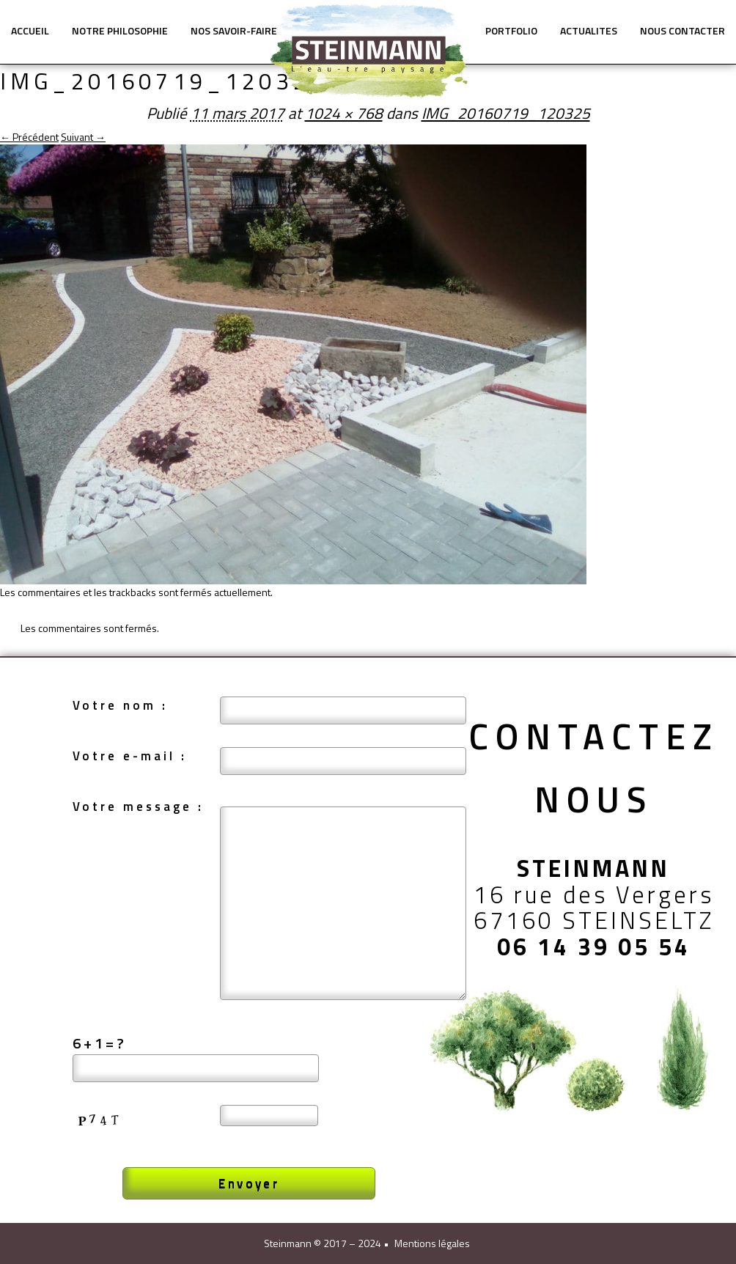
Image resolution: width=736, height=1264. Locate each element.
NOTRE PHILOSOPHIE (120, 30)
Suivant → (83, 136)
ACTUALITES (588, 30)
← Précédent (29, 136)
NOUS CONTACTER (682, 30)
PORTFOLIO (511, 30)
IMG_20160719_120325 (506, 113)
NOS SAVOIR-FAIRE (234, 30)
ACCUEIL (30, 30)
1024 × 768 (344, 113)
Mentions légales (432, 1243)
